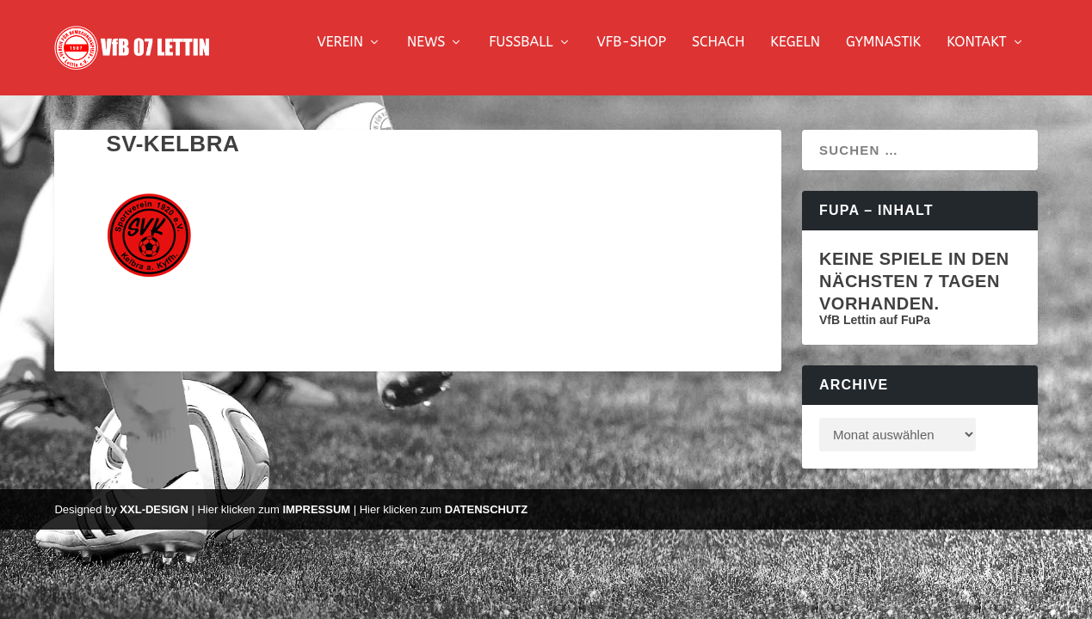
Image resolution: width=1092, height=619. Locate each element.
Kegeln (795, 53)
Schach (718, 53)
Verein (340, 53)
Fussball (520, 53)
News (426, 53)
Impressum (316, 520)
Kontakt (976, 53)
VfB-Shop (631, 53)
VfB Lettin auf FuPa (874, 331)
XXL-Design (154, 520)
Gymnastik (883, 53)
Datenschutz (486, 520)
